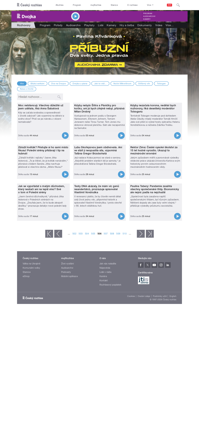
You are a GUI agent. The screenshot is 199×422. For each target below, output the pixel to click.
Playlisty (89, 25)
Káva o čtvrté (26, 89)
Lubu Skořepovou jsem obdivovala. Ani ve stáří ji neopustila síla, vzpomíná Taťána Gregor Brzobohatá (98, 209)
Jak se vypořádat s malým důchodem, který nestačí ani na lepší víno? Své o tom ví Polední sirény (41, 277)
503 (81, 322)
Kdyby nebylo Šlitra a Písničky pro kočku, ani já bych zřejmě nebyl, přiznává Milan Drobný (99, 138)
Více (170, 25)
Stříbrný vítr (144, 83)
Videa (158, 25)
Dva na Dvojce (58, 83)
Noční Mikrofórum (122, 83)
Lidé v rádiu (105, 360)
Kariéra (103, 364)
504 (87, 322)
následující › (141, 322)
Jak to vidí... (100, 83)
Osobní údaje (144, 384)
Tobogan (161, 83)
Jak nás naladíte (107, 352)
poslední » (150, 322)
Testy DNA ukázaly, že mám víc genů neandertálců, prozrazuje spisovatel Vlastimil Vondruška (96, 277)
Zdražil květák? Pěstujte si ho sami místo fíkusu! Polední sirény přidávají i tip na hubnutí (43, 209)
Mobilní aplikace (69, 364)
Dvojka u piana (80, 83)
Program (77, 5)
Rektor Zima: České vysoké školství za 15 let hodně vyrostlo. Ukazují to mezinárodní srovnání (154, 209)
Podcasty (66, 360)
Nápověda (104, 356)
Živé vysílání (67, 352)
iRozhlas (60, 5)
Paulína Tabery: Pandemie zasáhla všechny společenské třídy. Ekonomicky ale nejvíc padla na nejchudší (154, 277)
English (173, 384)
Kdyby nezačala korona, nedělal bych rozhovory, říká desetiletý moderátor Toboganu (153, 138)
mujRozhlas (95, 5)
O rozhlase (132, 5)
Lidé (100, 25)
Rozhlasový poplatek (110, 373)
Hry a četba (127, 25)
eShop (26, 364)
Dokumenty (144, 25)
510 (125, 322)
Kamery (147, 19)
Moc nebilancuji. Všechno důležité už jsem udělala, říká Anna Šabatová (40, 136)
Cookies (131, 384)
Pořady (58, 25)
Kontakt (103, 369)
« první (49, 322)
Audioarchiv (149, 16)
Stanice (114, 5)
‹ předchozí (58, 322)
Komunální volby (31, 356)
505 (93, 322)
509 (118, 322)
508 (112, 322)
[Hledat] (178, 5)
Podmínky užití (160, 384)
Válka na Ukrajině (31, 352)
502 (74, 322)
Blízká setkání (37, 83)
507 (106, 322)
